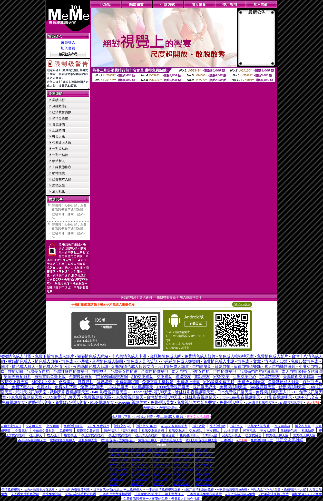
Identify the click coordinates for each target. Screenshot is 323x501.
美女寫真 (113, 484)
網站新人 (58, 161)
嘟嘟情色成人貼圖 (15, 356)
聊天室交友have (203, 484)
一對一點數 (60, 155)
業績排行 (58, 100)
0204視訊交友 (307, 397)
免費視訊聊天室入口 (273, 392)
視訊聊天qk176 (203, 464)
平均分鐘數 (60, 118)
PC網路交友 (269, 377)
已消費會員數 (61, 112)
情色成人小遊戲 (75, 361)
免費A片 (44, 387)
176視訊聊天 (117, 387)
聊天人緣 (58, 136)
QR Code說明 (242, 304)
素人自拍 (179, 371)
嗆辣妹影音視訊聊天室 (194, 392)
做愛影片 (85, 382)
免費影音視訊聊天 (118, 460)
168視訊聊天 (142, 387)
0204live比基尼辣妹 (183, 455)
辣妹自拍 (222, 366)
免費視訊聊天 (92, 387)
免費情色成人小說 (218, 361)
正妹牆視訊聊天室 (118, 469)
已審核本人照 (61, 179)
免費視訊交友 (13, 402)
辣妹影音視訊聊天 (200, 397)
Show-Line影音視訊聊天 (239, 397)
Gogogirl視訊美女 (132, 402)
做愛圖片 (67, 382)
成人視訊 (58, 191)
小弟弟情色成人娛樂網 (180, 361)
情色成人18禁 (276, 361)
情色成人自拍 (46, 361)
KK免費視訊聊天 (128, 397)
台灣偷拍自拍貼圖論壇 (258, 371)
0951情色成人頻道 (173, 366)
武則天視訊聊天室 (31, 392)
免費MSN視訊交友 (71, 402)
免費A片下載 (66, 387)
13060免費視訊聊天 (172, 387)
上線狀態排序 (61, 167)
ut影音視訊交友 (203, 455)
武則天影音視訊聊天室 (69, 392)
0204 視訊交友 (160, 450)
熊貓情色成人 (19, 361)
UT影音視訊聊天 (277, 397)
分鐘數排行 (60, 106)
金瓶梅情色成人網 (165, 356)
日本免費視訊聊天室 (234, 392)
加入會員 (68, 48)
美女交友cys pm (203, 469)
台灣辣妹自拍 (80, 377)
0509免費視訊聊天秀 (62, 397)
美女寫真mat (179, 474)
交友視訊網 (201, 450)
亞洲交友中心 (244, 377)
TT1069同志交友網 (112, 377)
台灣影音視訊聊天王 (164, 397)
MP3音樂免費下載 (218, 382)
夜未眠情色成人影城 (90, 366)
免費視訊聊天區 (97, 397)
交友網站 (164, 377)
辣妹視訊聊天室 (140, 464)
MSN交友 (221, 377)
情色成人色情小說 (54, 366)
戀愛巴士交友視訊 (142, 450)
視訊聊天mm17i (140, 469)
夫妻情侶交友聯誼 (298, 377)
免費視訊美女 (162, 402)
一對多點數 (60, 149)
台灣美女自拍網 (123, 371)
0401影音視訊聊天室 (109, 392)
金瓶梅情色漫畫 (203, 479)
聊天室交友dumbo (204, 460)
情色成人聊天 (23, 366)
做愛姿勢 (104, 382)
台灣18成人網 (139, 479)
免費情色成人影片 (272, 356)
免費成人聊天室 (251, 382)
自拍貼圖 (15, 371)
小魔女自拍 (200, 371)
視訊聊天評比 (204, 387)
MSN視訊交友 (102, 402)
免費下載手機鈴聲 (157, 382)
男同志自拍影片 (17, 377)
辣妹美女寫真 (160, 479)
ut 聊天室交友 (180, 464)
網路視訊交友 (40, 402)
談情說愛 (58, 185)
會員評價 (58, 124)
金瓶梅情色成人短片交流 (132, 366)
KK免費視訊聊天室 (25, 397)
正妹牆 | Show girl (162, 474)
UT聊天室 (178, 450)
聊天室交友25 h (117, 464)
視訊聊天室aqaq (161, 464)
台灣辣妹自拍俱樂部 (70, 371)
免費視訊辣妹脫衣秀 (120, 450)
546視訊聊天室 (262, 387)
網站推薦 (58, 173)
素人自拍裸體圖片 (279, 366)
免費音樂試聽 (127, 382)
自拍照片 (99, 371)
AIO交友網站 (142, 377)
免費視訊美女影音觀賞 (196, 402)
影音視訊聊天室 (292, 387)
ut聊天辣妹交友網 (118, 455)
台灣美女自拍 (38, 371)
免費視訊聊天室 (233, 387)
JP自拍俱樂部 (224, 371)
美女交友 (158, 484)
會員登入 (68, 42)
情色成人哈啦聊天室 (236, 356)
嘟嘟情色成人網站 (92, 356)
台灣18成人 (159, 455)
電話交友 (202, 377)
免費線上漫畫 (188, 382)
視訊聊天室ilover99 (183, 469)
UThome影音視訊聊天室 (151, 392)
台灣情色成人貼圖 (107, 361)
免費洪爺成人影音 (283, 382)
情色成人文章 (249, 361)
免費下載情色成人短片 (54, 356)
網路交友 (183, 377)
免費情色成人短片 (199, 356)
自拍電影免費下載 (50, 377)
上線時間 (58, 130)
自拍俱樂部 (202, 366)
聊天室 (156, 460)
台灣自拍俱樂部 (154, 371)
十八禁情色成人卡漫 (129, 356)
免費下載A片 (22, 387)
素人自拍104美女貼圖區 (302, 371)
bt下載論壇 (179, 479)
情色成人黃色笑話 (142, 361)
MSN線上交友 (44, 382)
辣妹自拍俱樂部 (247, 366)
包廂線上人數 (61, 142)
